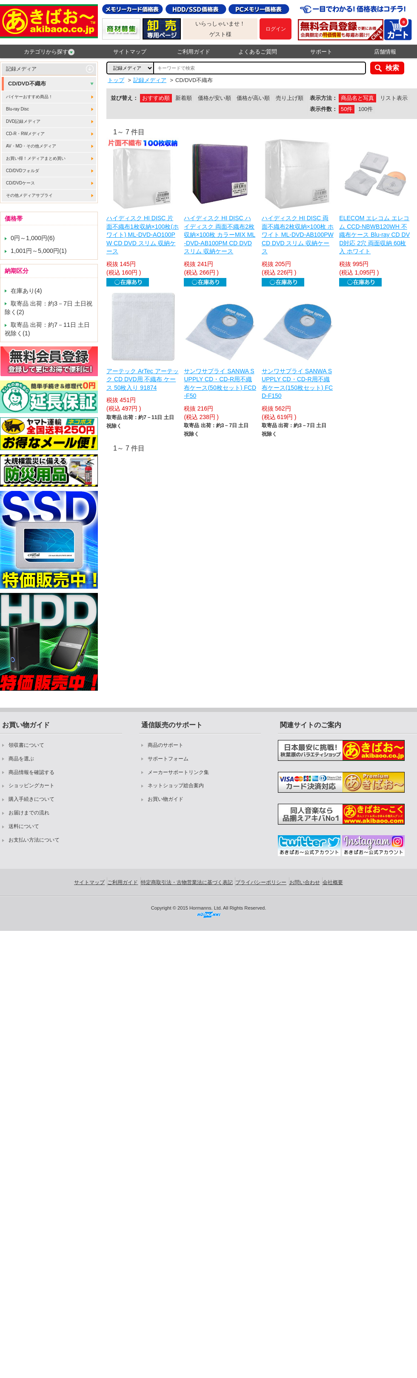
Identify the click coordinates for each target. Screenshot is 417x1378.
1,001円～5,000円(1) (39, 250)
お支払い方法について (34, 840)
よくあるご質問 (257, 51)
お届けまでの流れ (29, 813)
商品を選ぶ (21, 759)
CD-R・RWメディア (25, 133)
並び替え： (124, 98)
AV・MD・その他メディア (31, 146)
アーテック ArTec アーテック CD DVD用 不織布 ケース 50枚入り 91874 (142, 379)
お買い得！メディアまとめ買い (36, 158)
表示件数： (323, 108)
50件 (346, 108)
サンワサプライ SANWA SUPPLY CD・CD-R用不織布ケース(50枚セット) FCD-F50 (220, 383)
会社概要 (333, 882)
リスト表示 (394, 98)
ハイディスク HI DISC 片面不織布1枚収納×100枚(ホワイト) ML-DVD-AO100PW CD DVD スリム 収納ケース (142, 235)
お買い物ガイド (165, 799)
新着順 (183, 98)
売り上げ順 (290, 98)
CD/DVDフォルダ (22, 170)
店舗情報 (385, 51)
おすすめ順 (156, 98)
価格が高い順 (253, 98)
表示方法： (323, 98)
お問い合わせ (304, 882)
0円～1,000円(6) (33, 238)
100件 (365, 108)
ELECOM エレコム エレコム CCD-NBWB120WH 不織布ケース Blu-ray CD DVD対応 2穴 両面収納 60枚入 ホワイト (374, 235)
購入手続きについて (31, 799)
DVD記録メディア (23, 121)
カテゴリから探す (49, 51)
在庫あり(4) (26, 290)
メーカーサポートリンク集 (178, 772)
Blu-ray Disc (17, 109)
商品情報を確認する (31, 772)
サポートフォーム (168, 759)
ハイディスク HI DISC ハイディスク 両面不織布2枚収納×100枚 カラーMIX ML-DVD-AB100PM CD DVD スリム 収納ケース (219, 235)
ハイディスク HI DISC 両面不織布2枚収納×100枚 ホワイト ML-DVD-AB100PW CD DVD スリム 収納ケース (298, 235)
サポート (321, 51)
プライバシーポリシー (260, 882)
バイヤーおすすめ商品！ (29, 96)
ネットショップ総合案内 (176, 785)
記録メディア (21, 69)
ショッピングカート (31, 785)
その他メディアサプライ (29, 195)
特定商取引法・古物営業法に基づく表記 (187, 882)
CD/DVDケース (20, 183)
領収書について (26, 745)
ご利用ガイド (193, 51)
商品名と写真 (357, 98)
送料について (24, 826)
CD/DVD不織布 (27, 83)
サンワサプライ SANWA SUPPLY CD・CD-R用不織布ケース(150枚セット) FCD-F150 (297, 383)
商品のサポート (165, 745)
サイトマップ (129, 51)
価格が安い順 (214, 98)
